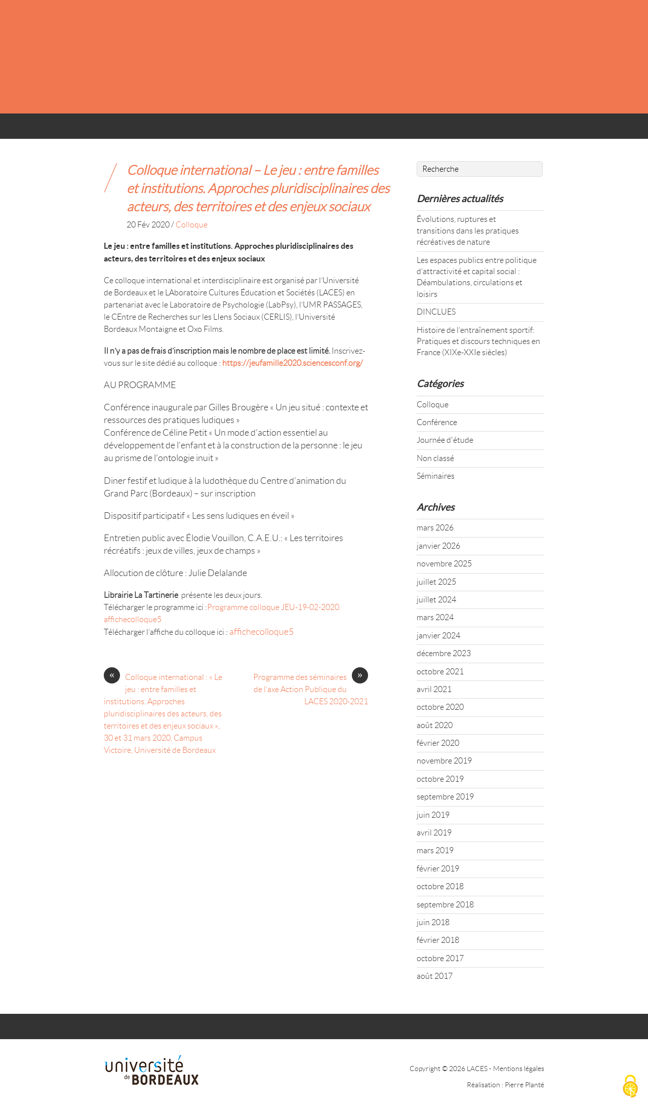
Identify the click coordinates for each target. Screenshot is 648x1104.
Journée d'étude (445, 440)
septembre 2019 (445, 796)
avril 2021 (434, 689)
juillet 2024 (436, 599)
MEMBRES (313, 129)
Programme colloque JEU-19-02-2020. (274, 607)
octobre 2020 (440, 707)
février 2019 (438, 868)
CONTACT (448, 129)
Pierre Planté (524, 1085)
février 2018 (438, 940)
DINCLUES (436, 312)
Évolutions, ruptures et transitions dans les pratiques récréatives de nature (468, 230)
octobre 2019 (440, 779)
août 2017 (435, 976)
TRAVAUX (381, 129)
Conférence (437, 422)
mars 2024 (435, 617)
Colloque (192, 224)
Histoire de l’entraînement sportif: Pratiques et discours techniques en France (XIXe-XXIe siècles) (478, 341)
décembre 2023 (444, 653)
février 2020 (438, 743)
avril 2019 (434, 832)
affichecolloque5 (132, 619)
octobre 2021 (440, 671)
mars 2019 (435, 850)
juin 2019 (433, 815)
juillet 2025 (436, 582)
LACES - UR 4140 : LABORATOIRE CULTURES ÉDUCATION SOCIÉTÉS (313, 56)
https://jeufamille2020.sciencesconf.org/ (292, 363)
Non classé (435, 458)
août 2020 (435, 725)
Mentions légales (518, 1068)
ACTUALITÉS (190, 129)
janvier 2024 (438, 635)
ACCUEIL (127, 129)
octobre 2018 (440, 886)
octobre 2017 (440, 958)
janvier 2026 (438, 546)
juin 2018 (433, 922)
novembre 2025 (444, 563)
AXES (254, 129)
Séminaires (436, 476)
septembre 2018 (445, 904)
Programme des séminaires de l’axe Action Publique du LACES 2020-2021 (310, 688)
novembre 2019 (444, 760)
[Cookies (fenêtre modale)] (630, 1087)
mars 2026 (435, 527)
